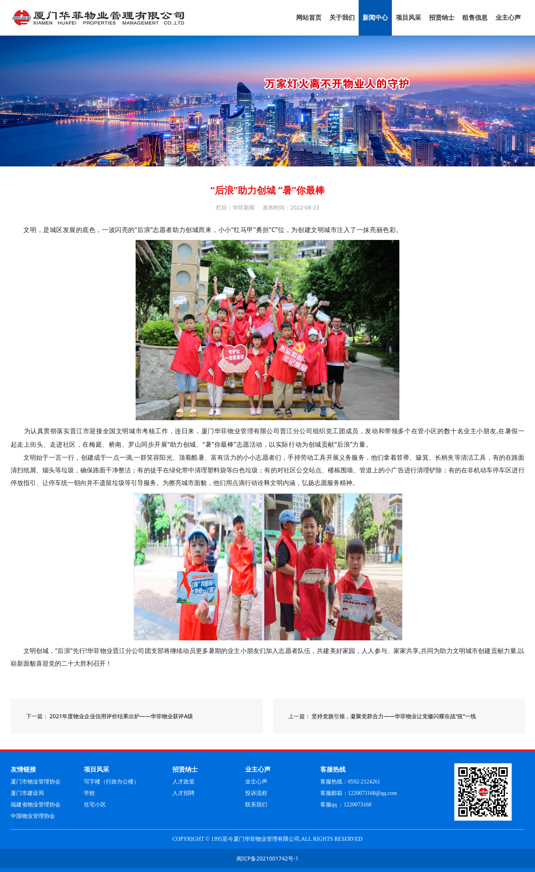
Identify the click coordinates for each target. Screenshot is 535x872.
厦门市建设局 (27, 793)
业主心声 (508, 17)
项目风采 (408, 17)
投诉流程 (256, 793)
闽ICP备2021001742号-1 (267, 858)
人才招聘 (183, 793)
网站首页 (308, 17)
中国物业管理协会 (33, 816)
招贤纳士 (441, 17)
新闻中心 (375, 17)
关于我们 (342, 17)
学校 (89, 793)
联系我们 (256, 805)
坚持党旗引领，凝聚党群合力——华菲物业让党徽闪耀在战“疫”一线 (394, 716)
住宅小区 (95, 805)
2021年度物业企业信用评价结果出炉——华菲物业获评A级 (121, 716)
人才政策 (183, 782)
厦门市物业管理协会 (35, 782)
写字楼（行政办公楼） (111, 782)
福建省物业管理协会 (35, 805)
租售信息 (475, 17)
